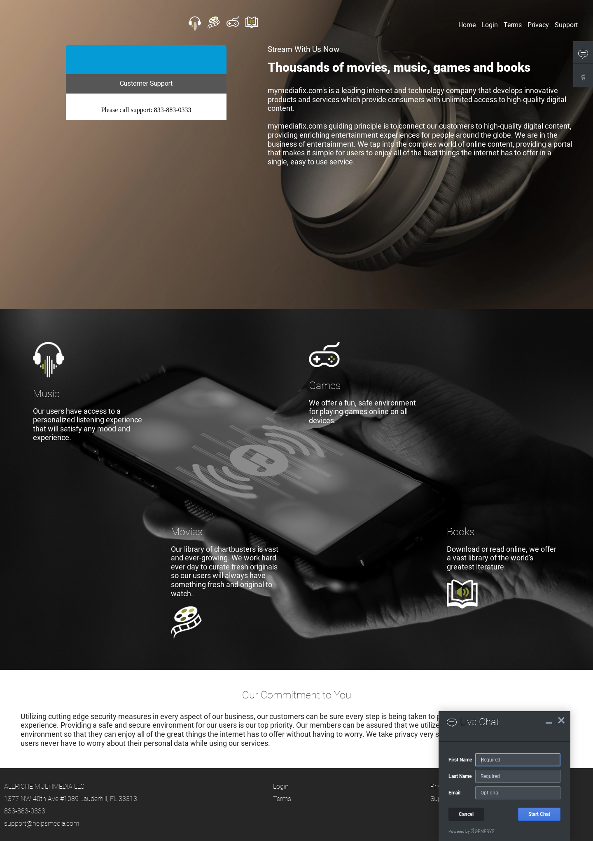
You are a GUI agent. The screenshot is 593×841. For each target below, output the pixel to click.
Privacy (538, 24)
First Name (460, 760)
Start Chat (539, 814)
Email (454, 793)
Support (566, 24)
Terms (513, 24)
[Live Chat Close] (561, 720)
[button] (583, 54)
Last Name (460, 776)
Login (489, 24)
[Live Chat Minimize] (549, 720)
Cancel (466, 814)
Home (467, 24)
